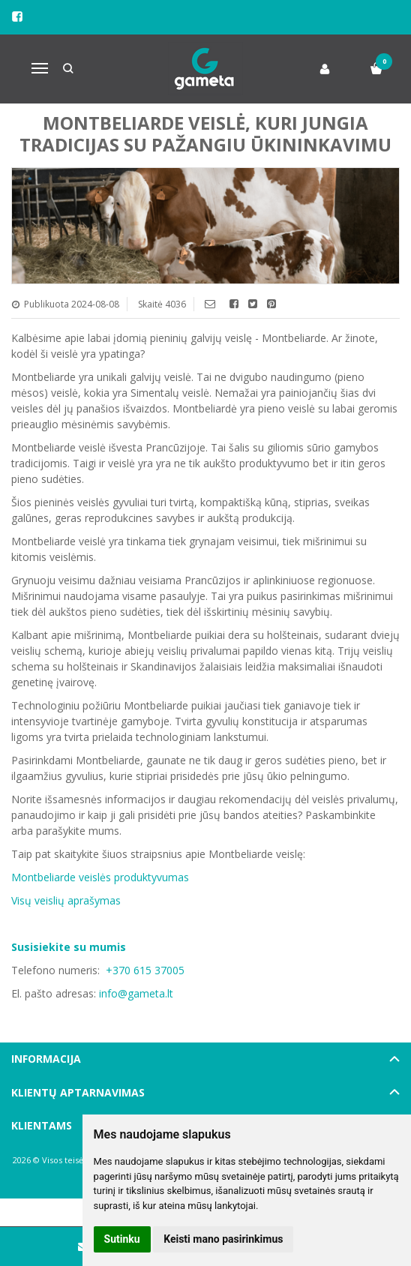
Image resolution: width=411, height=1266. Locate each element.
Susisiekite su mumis (68, 947)
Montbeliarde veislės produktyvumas (100, 877)
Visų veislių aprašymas (66, 900)
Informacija (46, 1059)
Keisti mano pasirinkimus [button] (223, 1239)
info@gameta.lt (136, 993)
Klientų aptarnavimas (78, 1092)
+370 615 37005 (145, 970)
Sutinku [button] (122, 1239)
